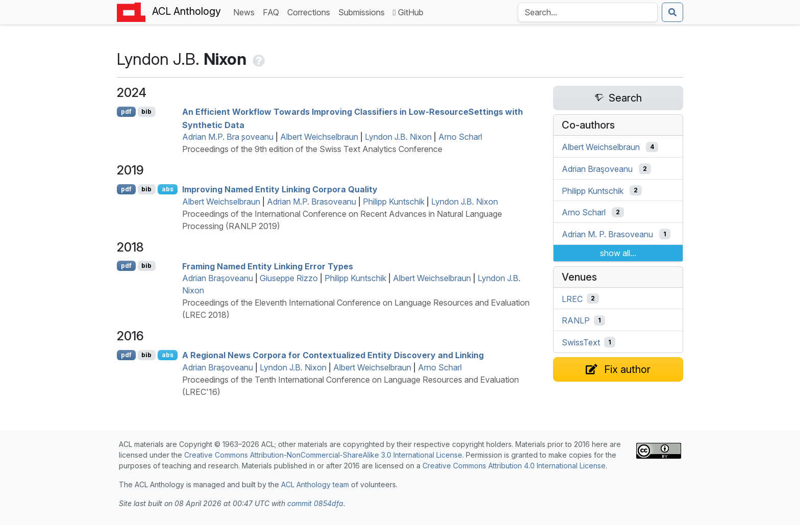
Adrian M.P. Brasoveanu (311, 201)
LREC (572, 298)
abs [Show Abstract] (167, 189)
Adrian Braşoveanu (217, 278)
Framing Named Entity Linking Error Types (267, 266)
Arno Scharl (460, 137)
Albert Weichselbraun (319, 137)
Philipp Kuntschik (393, 201)
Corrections (310, 11)
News (246, 11)
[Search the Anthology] (588, 12)
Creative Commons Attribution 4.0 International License (514, 465)
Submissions (363, 11)
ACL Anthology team (315, 484)
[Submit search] (672, 12)
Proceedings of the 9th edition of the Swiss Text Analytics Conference (312, 149)
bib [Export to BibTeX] (146, 111)
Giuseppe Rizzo (289, 278)
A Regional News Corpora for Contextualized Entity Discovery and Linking (333, 355)
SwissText (581, 342)
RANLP (576, 320)
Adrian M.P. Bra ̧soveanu (227, 137)
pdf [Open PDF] (126, 111)
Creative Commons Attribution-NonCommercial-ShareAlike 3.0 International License (323, 455)
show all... (618, 253)
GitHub (408, 12)
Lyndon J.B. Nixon (398, 137)
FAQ (273, 11)
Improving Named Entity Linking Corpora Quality (280, 189)
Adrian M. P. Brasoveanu (607, 234)
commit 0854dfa (315, 503)
